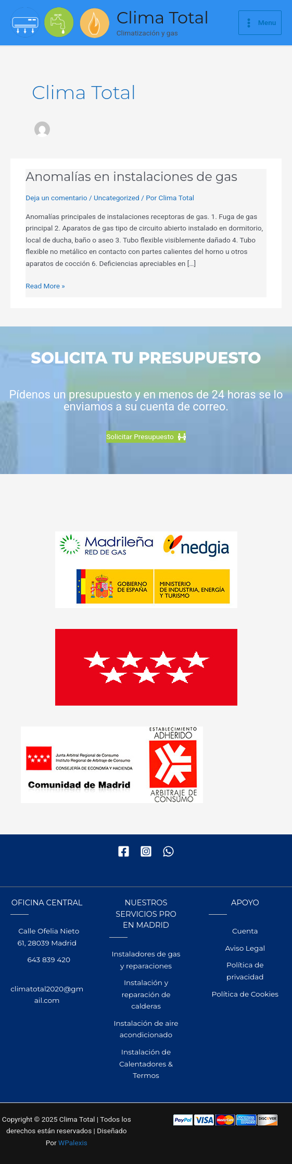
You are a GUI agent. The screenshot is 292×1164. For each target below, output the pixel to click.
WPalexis (72, 1142)
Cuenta (245, 931)
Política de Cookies (245, 994)
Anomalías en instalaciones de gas (131, 176)
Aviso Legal (245, 948)
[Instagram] (146, 851)
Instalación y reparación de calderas (145, 994)
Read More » (45, 286)
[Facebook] (124, 851)
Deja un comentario (56, 197)
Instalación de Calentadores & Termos (146, 1064)
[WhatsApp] (168, 851)
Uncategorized (116, 197)
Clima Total (163, 17)
